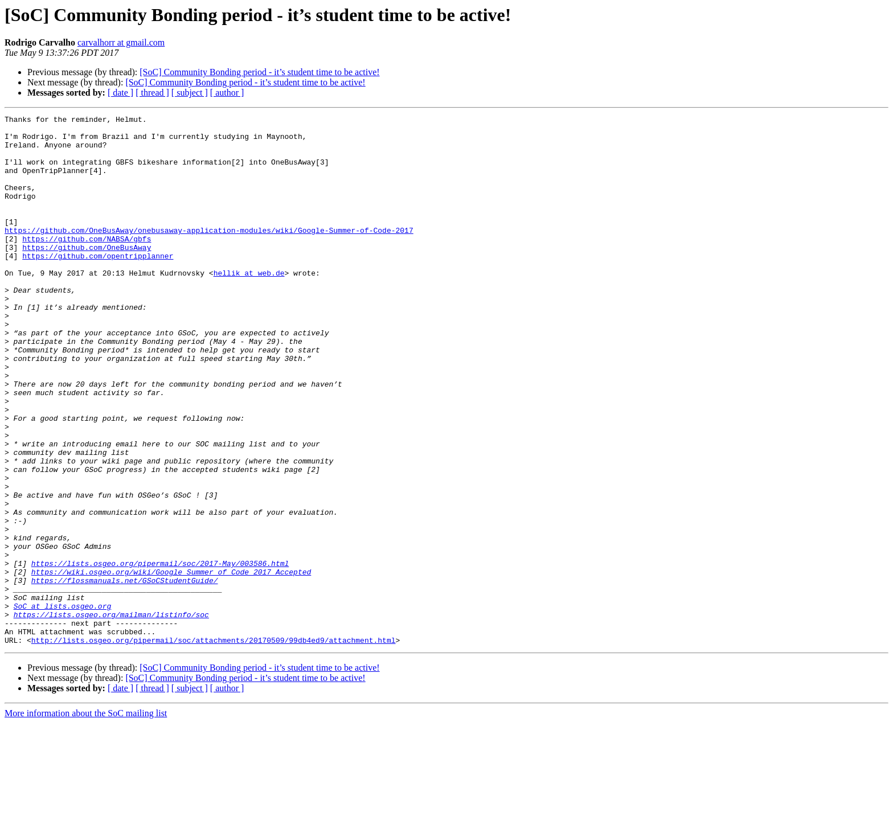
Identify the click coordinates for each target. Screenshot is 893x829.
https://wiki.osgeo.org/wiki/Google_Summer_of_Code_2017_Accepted (171, 664)
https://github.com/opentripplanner (97, 285)
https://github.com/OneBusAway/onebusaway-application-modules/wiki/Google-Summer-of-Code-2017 (209, 254)
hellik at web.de (249, 305)
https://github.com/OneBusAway (86, 274)
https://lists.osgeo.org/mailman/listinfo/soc (111, 715)
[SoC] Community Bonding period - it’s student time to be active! (259, 72)
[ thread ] (152, 92)
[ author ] (227, 92)
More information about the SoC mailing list (86, 819)
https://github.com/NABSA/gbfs (86, 264)
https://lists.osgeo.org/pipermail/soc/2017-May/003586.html (160, 654)
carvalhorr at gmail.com (121, 42)
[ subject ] (189, 92)
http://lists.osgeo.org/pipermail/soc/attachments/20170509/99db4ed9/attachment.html (213, 746)
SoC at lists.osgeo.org (63, 705)
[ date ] (120, 92)
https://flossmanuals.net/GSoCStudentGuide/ (124, 674)
